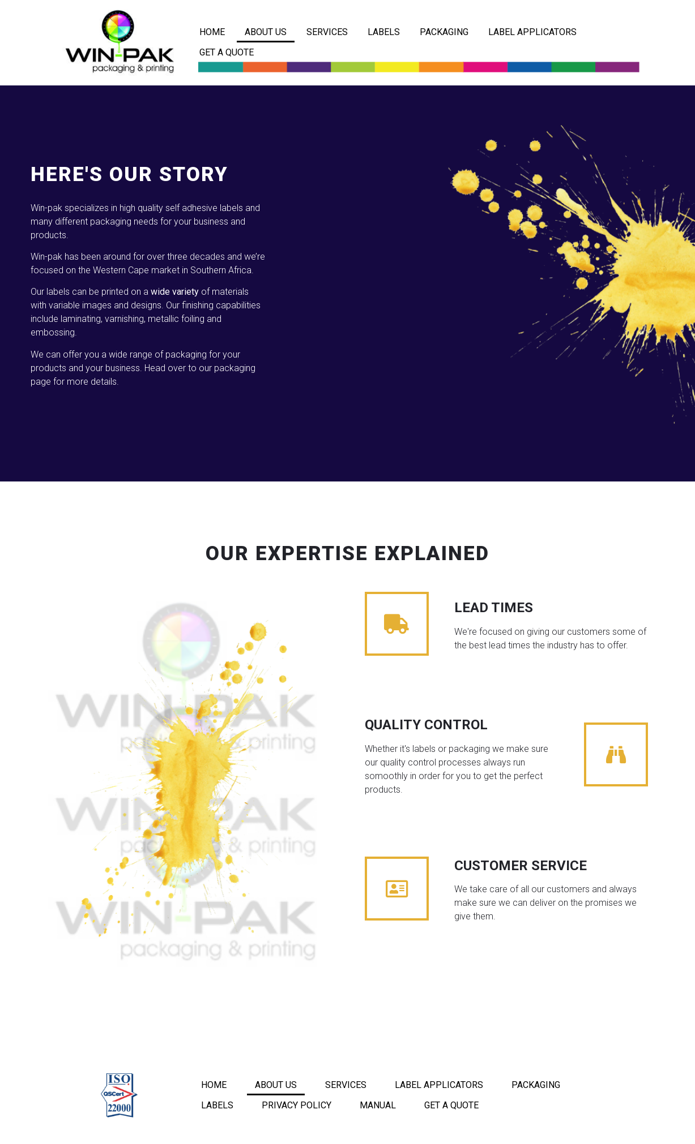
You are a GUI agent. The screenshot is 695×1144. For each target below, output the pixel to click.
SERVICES (327, 32)
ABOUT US (266, 32)
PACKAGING (444, 32)
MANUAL (378, 1105)
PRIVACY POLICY (296, 1105)
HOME (212, 32)
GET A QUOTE (226, 52)
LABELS (384, 32)
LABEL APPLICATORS (532, 32)
